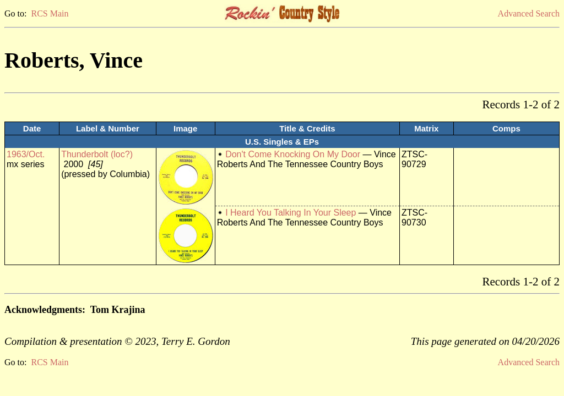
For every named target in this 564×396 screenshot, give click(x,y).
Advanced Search (529, 13)
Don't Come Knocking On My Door (292, 154)
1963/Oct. (26, 154)
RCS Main (49, 13)
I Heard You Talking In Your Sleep (290, 212)
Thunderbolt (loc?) (97, 154)
